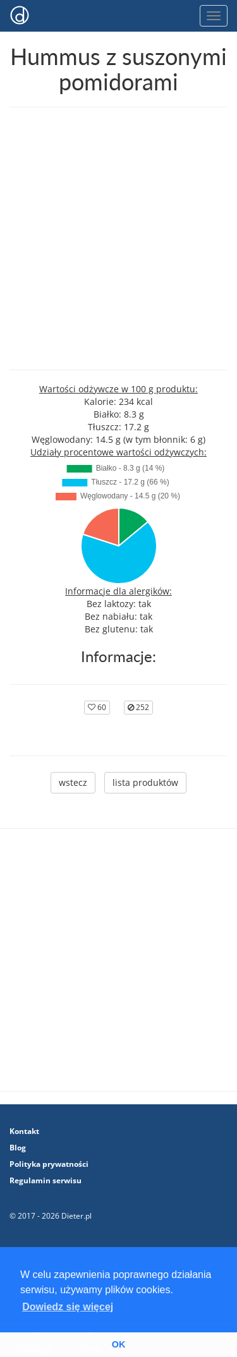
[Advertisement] (118, 238)
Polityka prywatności (48, 1164)
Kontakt (24, 1131)
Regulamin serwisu (45, 1180)
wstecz (73, 782)
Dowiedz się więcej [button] (67, 1306)
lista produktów (145, 782)
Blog (17, 1147)
